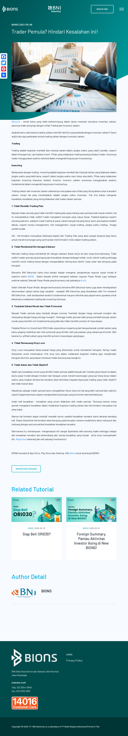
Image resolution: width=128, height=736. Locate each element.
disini (72, 453)
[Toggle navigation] (122, 9)
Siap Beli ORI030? (37, 534)
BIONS (31, 276)
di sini (83, 280)
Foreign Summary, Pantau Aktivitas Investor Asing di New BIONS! (91, 541)
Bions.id (16, 121)
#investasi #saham (26, 468)
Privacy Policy (74, 660)
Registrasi (21, 439)
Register (102, 9)
